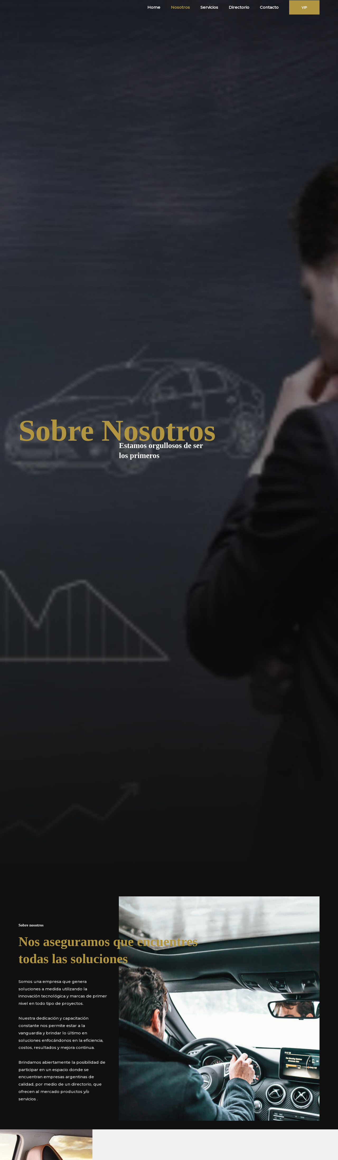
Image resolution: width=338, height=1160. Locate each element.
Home (165, 7)
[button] (304, 7)
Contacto (270, 7)
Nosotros (189, 7)
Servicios (216, 7)
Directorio (243, 7)
